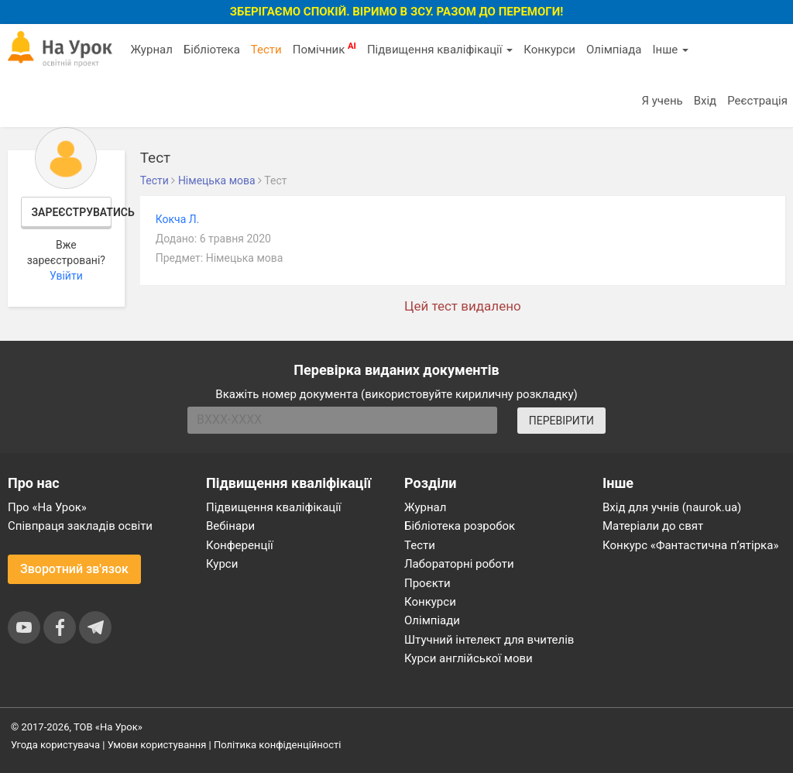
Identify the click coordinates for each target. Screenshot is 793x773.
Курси (222, 564)
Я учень (661, 101)
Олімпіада (613, 50)
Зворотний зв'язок (74, 569)
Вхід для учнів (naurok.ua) (671, 507)
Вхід (705, 101)
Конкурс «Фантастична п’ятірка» (690, 545)
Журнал (151, 50)
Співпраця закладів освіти (80, 526)
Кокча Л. (178, 219)
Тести (266, 50)
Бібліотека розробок (459, 526)
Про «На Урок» (47, 507)
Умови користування (157, 745)
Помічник (324, 49)
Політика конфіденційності (277, 745)
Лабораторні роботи (459, 564)
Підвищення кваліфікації (440, 50)
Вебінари (230, 526)
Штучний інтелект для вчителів (489, 640)
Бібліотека (212, 50)
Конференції (239, 545)
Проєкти (427, 583)
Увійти (66, 276)
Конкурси (549, 50)
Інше (670, 50)
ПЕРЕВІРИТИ (561, 420)
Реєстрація (757, 101)
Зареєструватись (72, 212)
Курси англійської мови (468, 658)
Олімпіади (432, 620)
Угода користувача (55, 745)
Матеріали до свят (652, 526)
